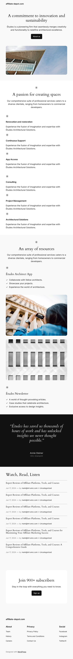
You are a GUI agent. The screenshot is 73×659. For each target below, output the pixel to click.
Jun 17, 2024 (11, 488)
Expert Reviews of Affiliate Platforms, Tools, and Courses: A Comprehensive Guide (34, 545)
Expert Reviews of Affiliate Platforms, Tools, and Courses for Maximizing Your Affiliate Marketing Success (34, 531)
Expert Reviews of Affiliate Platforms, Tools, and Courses (32, 483)
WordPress (22, 652)
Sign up (37, 593)
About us (36, 36)
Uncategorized (46, 488)
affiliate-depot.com (15, 4)
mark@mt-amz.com (30, 488)
